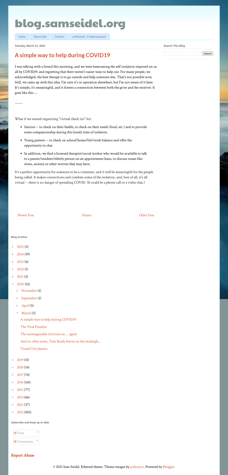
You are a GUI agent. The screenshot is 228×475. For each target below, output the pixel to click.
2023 (21, 261)
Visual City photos (33, 348)
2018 (20, 367)
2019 (20, 359)
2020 (21, 284)
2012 (20, 412)
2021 (20, 276)
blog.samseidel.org (70, 22)
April (25, 305)
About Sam (40, 36)
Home (22, 36)
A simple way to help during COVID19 (48, 319)
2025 (21, 246)
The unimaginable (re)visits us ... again (48, 334)
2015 (20, 389)
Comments (23, 441)
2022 (21, 269)
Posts (19, 433)
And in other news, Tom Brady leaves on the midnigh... (60, 341)
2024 (21, 254)
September (29, 298)
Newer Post (26, 215)
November (29, 290)
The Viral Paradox (33, 326)
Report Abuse (22, 455)
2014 (20, 397)
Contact (59, 36)
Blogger (168, 466)
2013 (20, 404)
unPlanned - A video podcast (89, 36)
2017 (20, 374)
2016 (20, 382)
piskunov (137, 466)
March (26, 313)
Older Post (146, 215)
